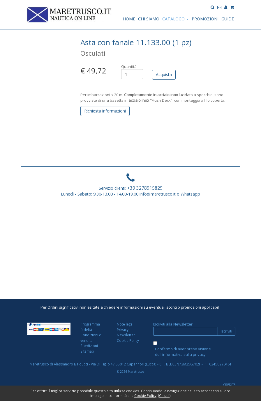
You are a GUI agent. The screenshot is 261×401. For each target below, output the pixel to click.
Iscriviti (226, 331)
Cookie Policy (128, 340)
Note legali (125, 324)
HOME (129, 19)
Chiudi (164, 395)
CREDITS (229, 385)
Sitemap (87, 351)
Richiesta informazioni (105, 111)
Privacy (122, 329)
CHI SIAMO (148, 19)
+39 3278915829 (145, 188)
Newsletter (126, 335)
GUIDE (227, 19)
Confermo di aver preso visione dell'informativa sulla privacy (183, 351)
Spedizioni (89, 345)
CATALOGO (175, 19)
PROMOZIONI (205, 19)
